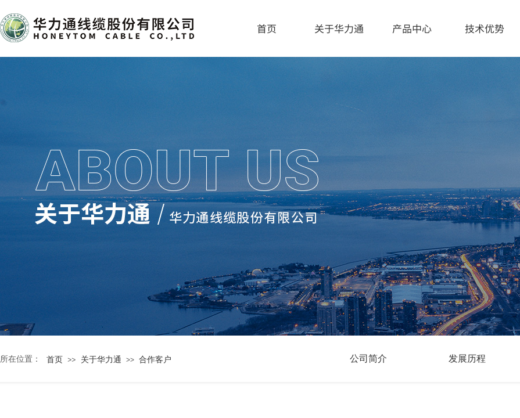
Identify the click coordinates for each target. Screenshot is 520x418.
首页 (267, 28)
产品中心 (412, 28)
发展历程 (467, 358)
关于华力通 (339, 28)
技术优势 (484, 28)
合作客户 (155, 359)
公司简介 (368, 358)
